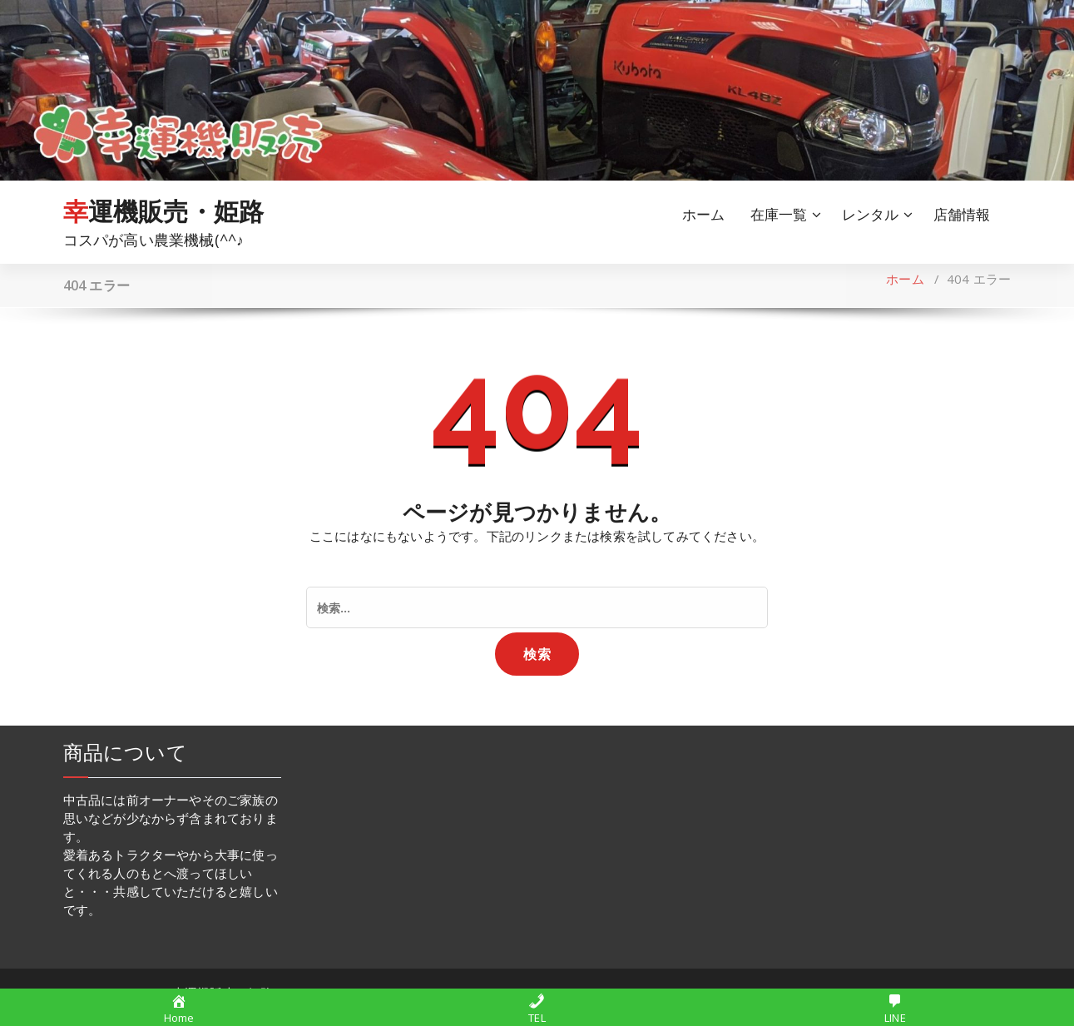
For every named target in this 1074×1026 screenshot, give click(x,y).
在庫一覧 (779, 214)
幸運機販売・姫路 (164, 211)
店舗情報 (962, 214)
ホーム (703, 214)
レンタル (870, 214)
